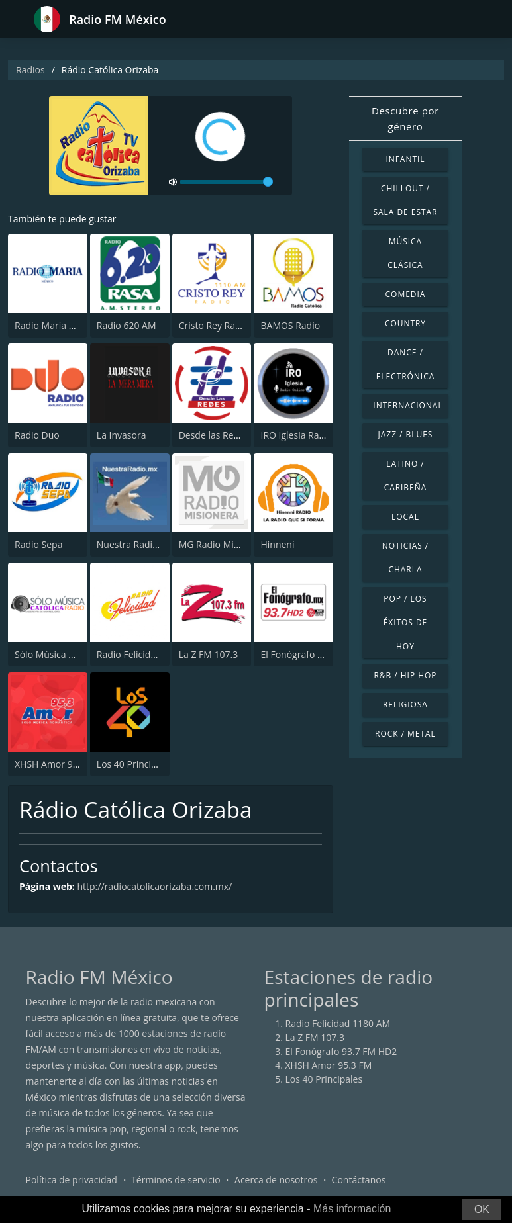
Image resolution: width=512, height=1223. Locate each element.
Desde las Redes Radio (227, 435)
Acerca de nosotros (275, 1179)
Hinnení (277, 544)
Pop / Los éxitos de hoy (406, 622)
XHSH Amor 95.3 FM (58, 764)
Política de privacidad (71, 1179)
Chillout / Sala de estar (405, 200)
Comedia (405, 294)
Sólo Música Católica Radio (72, 654)
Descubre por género (405, 118)
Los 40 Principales (135, 764)
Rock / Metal (405, 733)
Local (405, 516)
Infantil (405, 159)
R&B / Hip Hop (405, 675)
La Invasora (121, 435)
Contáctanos (359, 1179)
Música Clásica (405, 253)
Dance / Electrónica (405, 364)
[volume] (226, 182)
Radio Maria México (57, 325)
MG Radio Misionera (222, 544)
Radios (30, 70)
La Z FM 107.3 (208, 654)
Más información (352, 1208)
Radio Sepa (38, 544)
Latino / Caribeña (405, 475)
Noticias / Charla (405, 557)
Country (405, 323)
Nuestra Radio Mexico (144, 544)
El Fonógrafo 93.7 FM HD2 (316, 654)
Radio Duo (37, 435)
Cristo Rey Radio (214, 325)
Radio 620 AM (126, 325)
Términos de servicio (176, 1179)
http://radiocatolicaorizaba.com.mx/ (154, 886)
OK (481, 1209)
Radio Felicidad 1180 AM (149, 654)
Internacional (407, 405)
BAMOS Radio (290, 325)
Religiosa (405, 704)
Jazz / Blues (405, 434)
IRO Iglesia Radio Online (311, 435)
